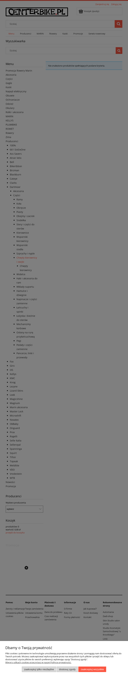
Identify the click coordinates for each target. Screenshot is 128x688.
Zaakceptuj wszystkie (92, 669)
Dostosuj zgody (67, 669)
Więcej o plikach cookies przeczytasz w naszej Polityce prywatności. (38, 662)
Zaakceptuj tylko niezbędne (39, 669)
